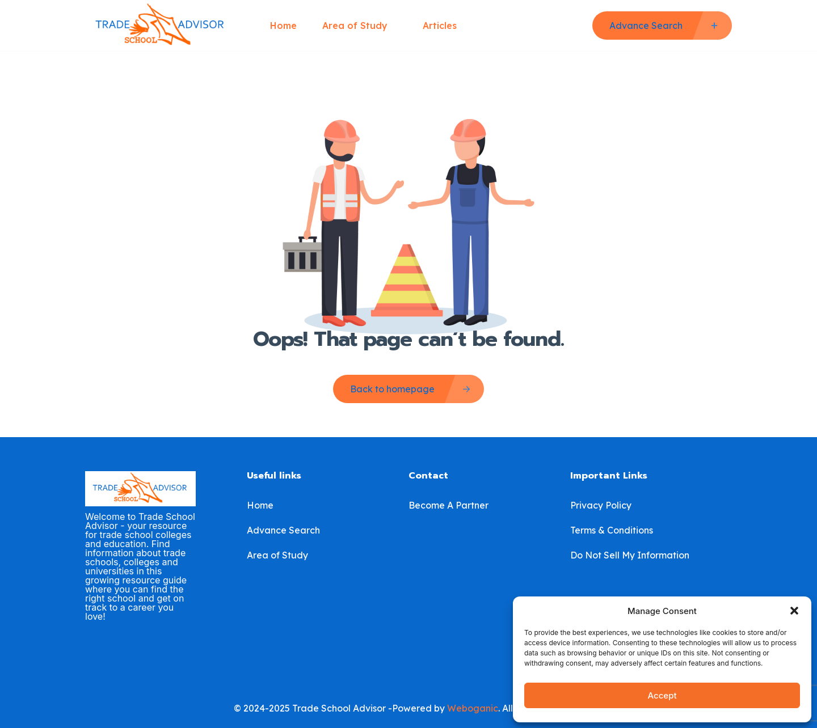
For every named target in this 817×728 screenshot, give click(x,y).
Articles (440, 25)
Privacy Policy (600, 505)
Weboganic (472, 708)
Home (283, 25)
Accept (661, 695)
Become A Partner (448, 505)
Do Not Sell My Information (629, 555)
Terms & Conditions (611, 530)
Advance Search (283, 530)
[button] (794, 610)
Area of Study (359, 25)
